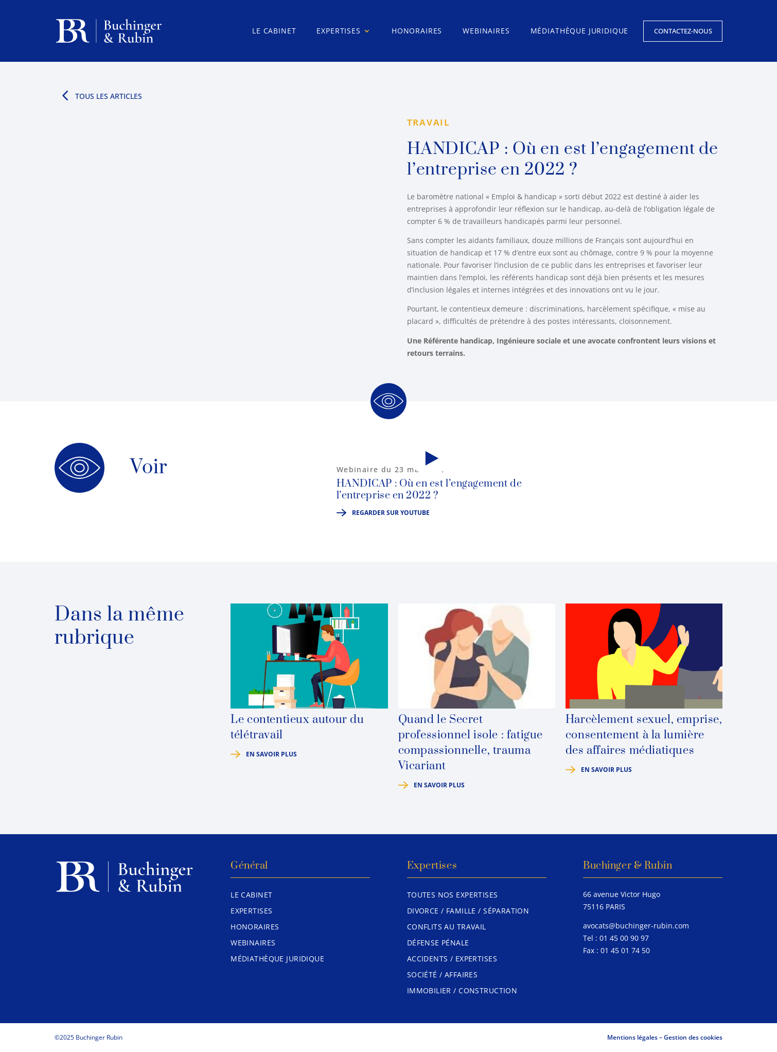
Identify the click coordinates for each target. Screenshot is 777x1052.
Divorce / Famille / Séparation (468, 911)
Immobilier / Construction (462, 990)
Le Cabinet (274, 31)
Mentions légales (632, 1037)
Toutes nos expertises (452, 895)
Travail (428, 122)
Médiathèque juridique (580, 31)
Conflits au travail (446, 927)
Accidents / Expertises (452, 958)
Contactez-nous (683, 31)
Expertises (338, 31)
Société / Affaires (442, 974)
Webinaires (486, 31)
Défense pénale (438, 942)
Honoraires (417, 31)
